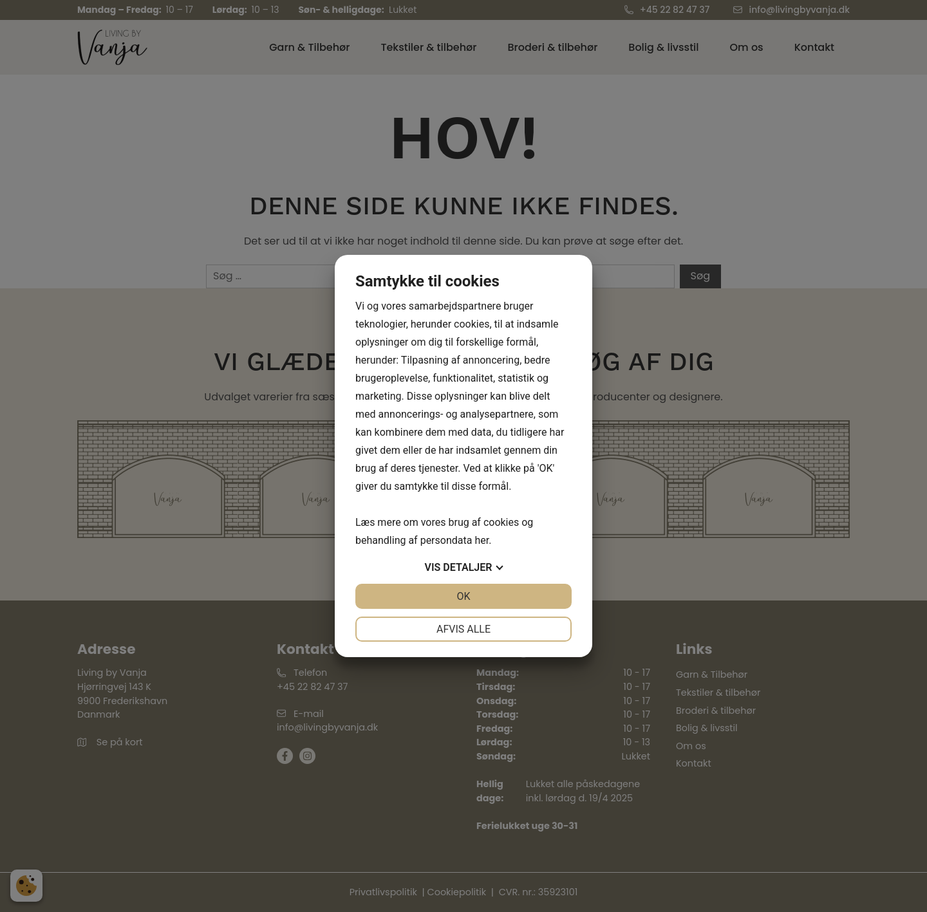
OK (463, 596)
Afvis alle (463, 629)
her (481, 540)
